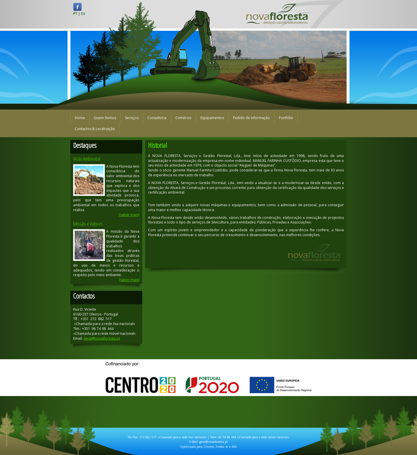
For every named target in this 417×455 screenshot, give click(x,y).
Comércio (183, 117)
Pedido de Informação (251, 117)
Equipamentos (212, 117)
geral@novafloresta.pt (102, 338)
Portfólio (286, 117)
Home (80, 117)
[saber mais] (129, 214)
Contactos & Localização (95, 128)
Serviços (132, 117)
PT (75, 13)
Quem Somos (105, 117)
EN (83, 13)
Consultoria (156, 117)
